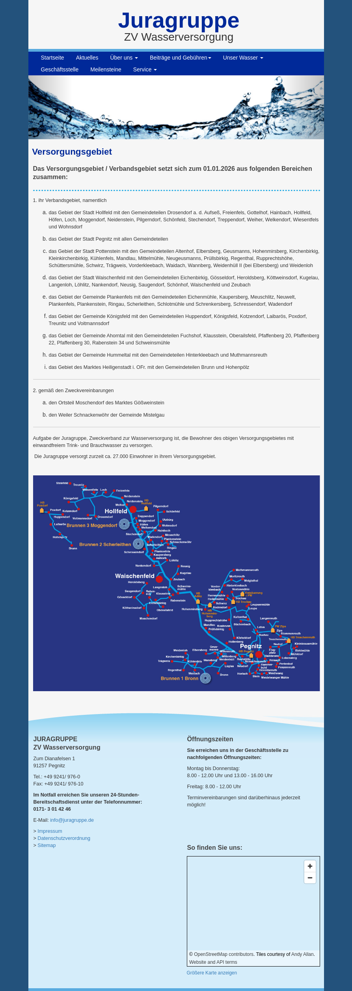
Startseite (52, 57)
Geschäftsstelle (60, 69)
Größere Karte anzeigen (212, 973)
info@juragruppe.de (72, 820)
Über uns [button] (124, 57)
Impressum (49, 831)
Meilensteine (105, 69)
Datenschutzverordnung (63, 838)
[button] (50, 107)
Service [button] (145, 69)
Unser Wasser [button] (243, 57)
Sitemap (46, 845)
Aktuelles (87, 57)
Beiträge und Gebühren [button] (180, 57)
